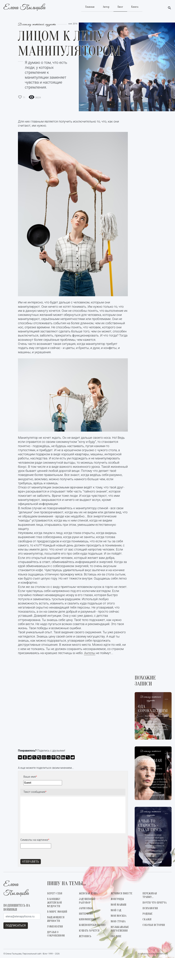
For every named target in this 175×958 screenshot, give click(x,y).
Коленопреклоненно (92, 925)
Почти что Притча (154, 902)
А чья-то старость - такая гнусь (150, 825)
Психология (150, 908)
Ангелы (89, 653)
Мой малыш (118, 904)
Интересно (86, 913)
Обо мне (116, 936)
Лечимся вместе (121, 893)
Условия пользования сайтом (152, 954)
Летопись (85, 936)
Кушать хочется (89, 930)
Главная (90, 6)
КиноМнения (87, 919)
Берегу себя (54, 893)
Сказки (147, 919)
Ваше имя (30, 776)
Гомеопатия (55, 926)
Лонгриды (117, 899)
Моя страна (118, 921)
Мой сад (116, 910)
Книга (134, 6)
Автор (106, 6)
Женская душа (88, 893)
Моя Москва (118, 915)
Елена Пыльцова (24, 8)
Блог (120, 6)
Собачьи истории (154, 925)
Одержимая (150, 761)
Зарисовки (86, 908)
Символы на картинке (34, 839)
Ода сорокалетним (153, 708)
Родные (147, 913)
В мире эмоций (57, 911)
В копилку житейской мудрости (37, 24)
